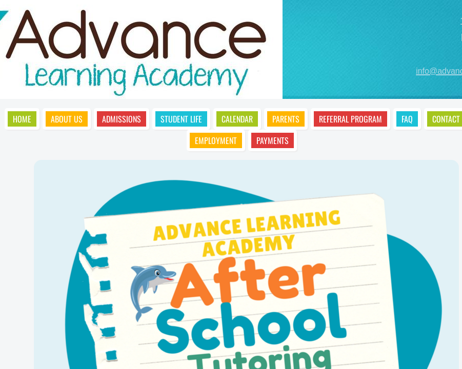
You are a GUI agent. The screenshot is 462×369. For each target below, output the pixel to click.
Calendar (237, 119)
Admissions (121, 119)
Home (22, 119)
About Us (67, 119)
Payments (272, 140)
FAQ (407, 119)
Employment (216, 140)
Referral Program (350, 119)
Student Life (181, 119)
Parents (285, 119)
